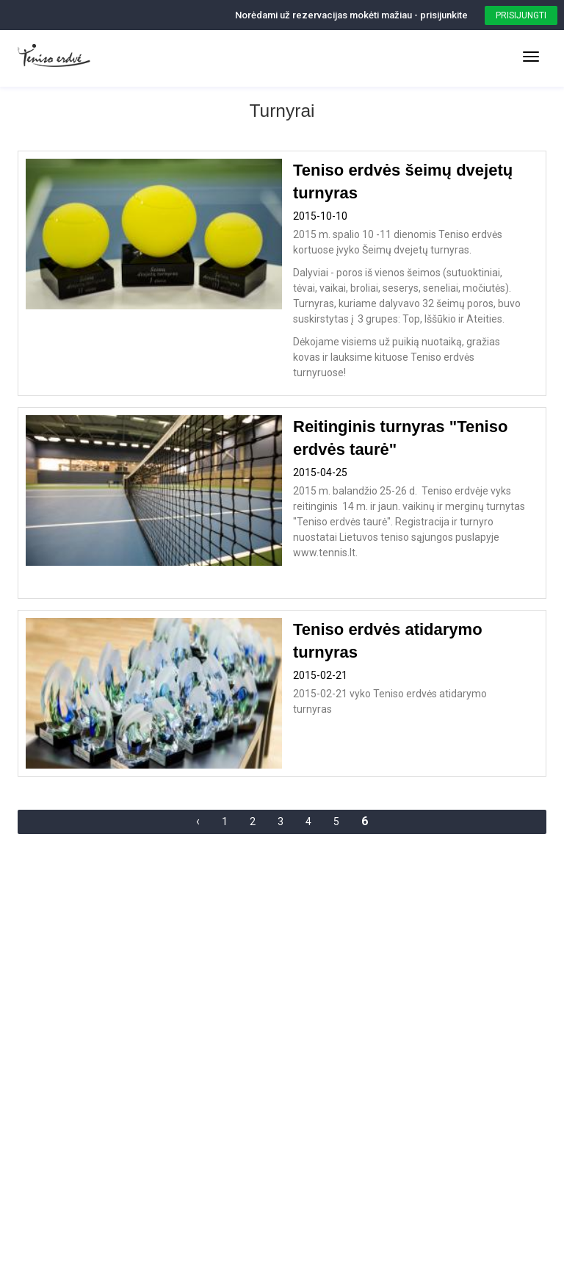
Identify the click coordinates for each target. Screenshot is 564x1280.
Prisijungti (521, 15)
